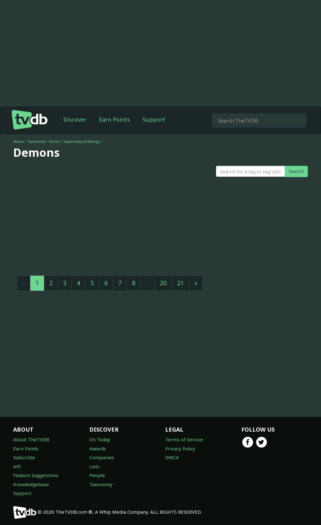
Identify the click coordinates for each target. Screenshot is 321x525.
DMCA (172, 457)
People (97, 475)
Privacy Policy (180, 448)
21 (180, 283)
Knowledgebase (31, 484)
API (17, 466)
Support (154, 119)
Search (296, 171)
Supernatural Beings (81, 141)
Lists (94, 466)
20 (163, 283)
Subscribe (24, 457)
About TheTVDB (31, 439)
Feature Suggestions (35, 475)
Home (18, 141)
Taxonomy (36, 141)
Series (54, 141)
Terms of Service (184, 439)
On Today (99, 439)
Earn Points (114, 119)
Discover (75, 119)
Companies (101, 457)
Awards (97, 448)
